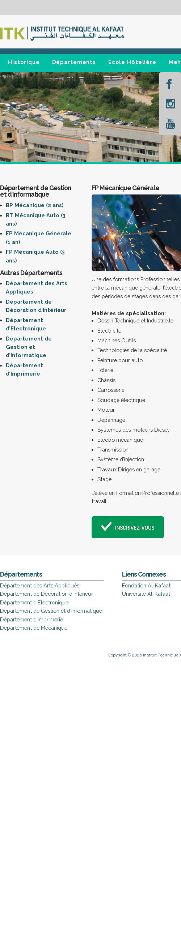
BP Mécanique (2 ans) (35, 205)
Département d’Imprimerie (31, 619)
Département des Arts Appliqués (39, 585)
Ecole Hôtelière (132, 62)
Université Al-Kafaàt (146, 594)
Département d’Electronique (34, 602)
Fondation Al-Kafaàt (146, 585)
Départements (74, 62)
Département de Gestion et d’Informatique (29, 347)
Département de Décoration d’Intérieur (46, 594)
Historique (24, 62)
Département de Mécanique (33, 628)
